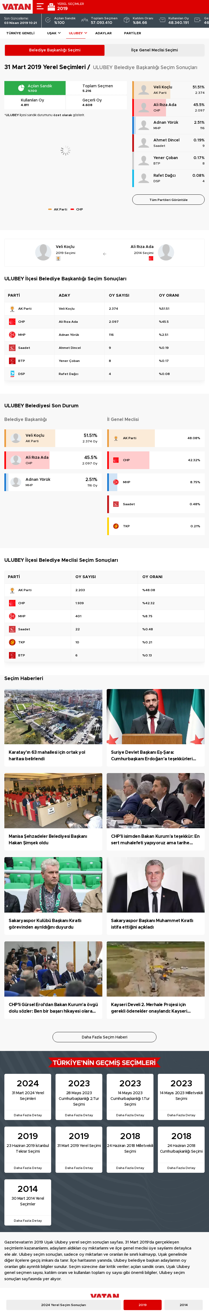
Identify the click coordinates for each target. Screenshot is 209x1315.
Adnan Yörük (165, 123)
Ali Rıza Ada (164, 105)
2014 (184, 1305)
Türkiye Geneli (20, 33)
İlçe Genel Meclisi (154, 50)
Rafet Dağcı (164, 176)
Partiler (132, 33)
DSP (156, 181)
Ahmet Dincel (166, 140)
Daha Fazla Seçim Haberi (104, 1037)
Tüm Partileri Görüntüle (168, 199)
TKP (126, 526)
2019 (143, 1305)
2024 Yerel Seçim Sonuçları (63, 1305)
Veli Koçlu (162, 87)
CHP (156, 110)
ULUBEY (76, 33)
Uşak (51, 33)
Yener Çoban (165, 158)
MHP (157, 128)
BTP (156, 163)
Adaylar (103, 33)
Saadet (159, 145)
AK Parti (160, 92)
